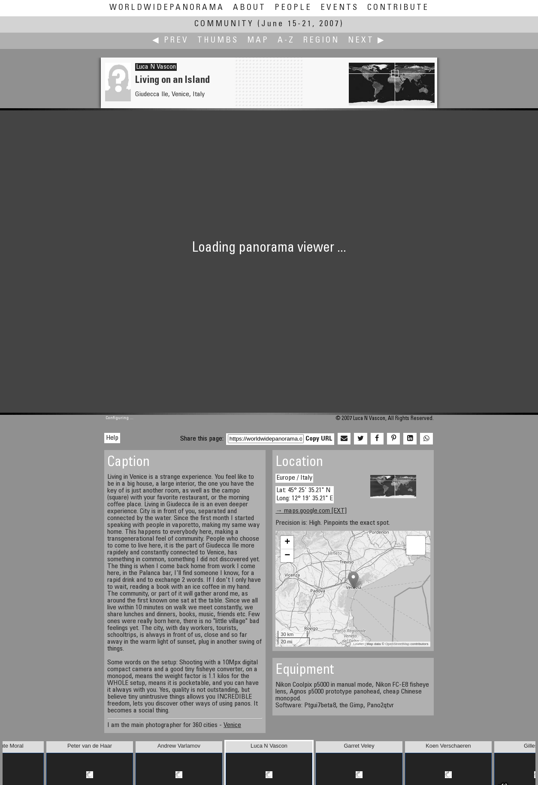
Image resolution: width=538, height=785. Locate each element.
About (249, 8)
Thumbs (218, 41)
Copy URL (318, 438)
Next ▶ (367, 41)
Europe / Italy (294, 478)
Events (339, 8)
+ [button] (287, 542)
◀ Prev (170, 41)
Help (112, 438)
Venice (232, 725)
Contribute (398, 8)
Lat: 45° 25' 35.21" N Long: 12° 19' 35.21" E (304, 494)
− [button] (287, 555)
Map (258, 41)
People (293, 8)
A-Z (286, 41)
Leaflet (359, 644)
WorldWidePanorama (166, 8)
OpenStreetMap (397, 644)
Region (321, 41)
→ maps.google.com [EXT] (311, 511)
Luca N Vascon (156, 67)
